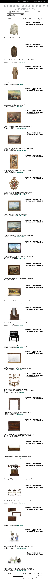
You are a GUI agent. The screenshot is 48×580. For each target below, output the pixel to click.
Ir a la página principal (23, 1)
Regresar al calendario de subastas (39, 1)
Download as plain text (18, 576)
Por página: (9, 15)
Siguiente (39, 19)
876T (33, 22)
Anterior (9, 18)
